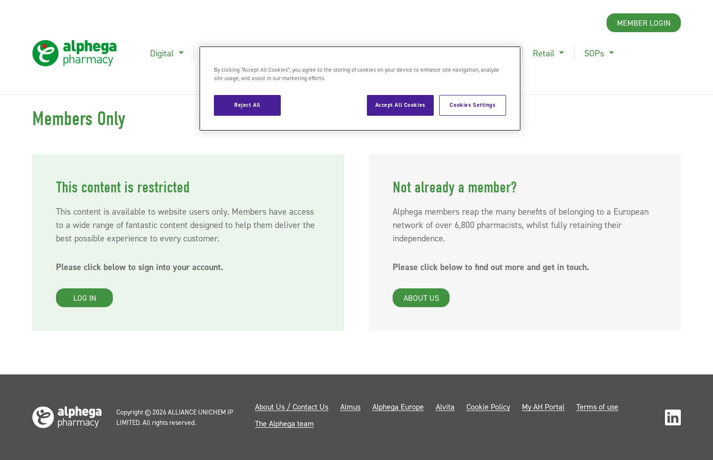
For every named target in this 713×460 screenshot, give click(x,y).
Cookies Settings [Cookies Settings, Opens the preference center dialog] (472, 104)
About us (421, 298)
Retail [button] (545, 53)
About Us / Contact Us (291, 407)
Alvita (445, 407)
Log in (84, 298)
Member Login (643, 23)
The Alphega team (284, 423)
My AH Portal (543, 407)
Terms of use (597, 407)
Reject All (247, 104)
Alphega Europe (398, 407)
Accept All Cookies (400, 104)
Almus (350, 407)
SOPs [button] (595, 53)
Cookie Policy (488, 407)
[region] (360, 88)
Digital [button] (163, 53)
